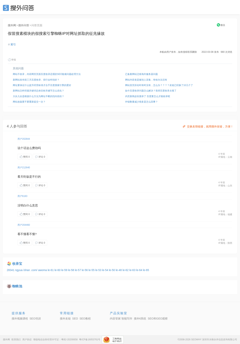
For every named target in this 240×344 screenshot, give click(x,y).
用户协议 (27, 339)
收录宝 (17, 264)
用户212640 (23, 167)
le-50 (112, 270)
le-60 (57, 270)
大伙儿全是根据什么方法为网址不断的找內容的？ (38, 96)
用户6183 (22, 196)
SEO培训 (35, 318)
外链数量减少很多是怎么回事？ (141, 101)
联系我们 (16, 339)
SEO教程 (85, 318)
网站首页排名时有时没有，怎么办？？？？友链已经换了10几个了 (159, 85)
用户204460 (23, 225)
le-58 (71, 270)
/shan (27, 270)
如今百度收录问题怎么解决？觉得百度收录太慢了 (150, 90)
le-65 (146, 270)
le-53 (98, 270)
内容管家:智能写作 (121, 318)
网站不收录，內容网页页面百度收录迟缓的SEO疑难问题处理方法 (47, 74)
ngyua (19, 270)
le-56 (85, 270)
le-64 (139, 270)
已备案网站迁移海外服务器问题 (141, 74)
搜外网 (12, 25)
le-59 (64, 270)
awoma (43, 270)
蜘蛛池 (17, 286)
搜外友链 (65, 318)
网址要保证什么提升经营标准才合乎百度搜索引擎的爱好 (42, 85)
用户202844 (23, 139)
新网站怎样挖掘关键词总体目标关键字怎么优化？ (38, 90)
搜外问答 (23, 25)
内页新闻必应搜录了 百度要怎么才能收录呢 (147, 96)
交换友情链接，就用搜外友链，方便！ (207, 126)
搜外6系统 (140, 318)
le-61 (51, 270)
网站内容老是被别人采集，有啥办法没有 (146, 79)
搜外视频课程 (20, 318)
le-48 (119, 270)
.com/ (34, 270)
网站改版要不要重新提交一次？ (29, 101)
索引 (13, 44)
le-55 (91, 270)
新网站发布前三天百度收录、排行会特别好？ (36, 79)
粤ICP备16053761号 (89, 339)
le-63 (132, 270)
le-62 (126, 270)
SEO (19, 7)
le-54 (105, 270)
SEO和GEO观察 (158, 318)
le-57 (78, 270)
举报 (12, 59)
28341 (11, 270)
